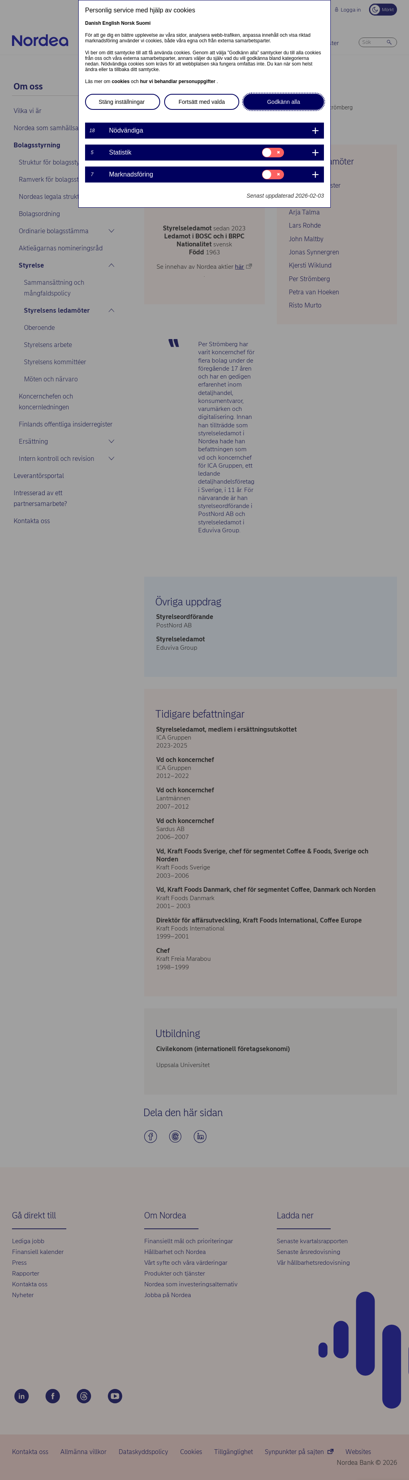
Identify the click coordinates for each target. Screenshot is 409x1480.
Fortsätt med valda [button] (202, 102)
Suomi (143, 23)
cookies (121, 81)
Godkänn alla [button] (283, 102)
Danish (93, 23)
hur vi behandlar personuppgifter (178, 81)
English (110, 23)
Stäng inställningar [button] (122, 102)
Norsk (128, 23)
